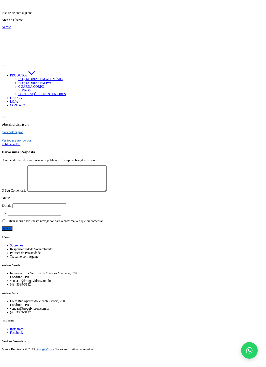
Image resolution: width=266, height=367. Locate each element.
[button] (249, 350)
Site (4, 218)
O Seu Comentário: (14, 195)
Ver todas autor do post (17, 140)
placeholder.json (12, 132)
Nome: (6, 202)
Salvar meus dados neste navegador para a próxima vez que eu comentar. (55, 226)
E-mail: (7, 210)
